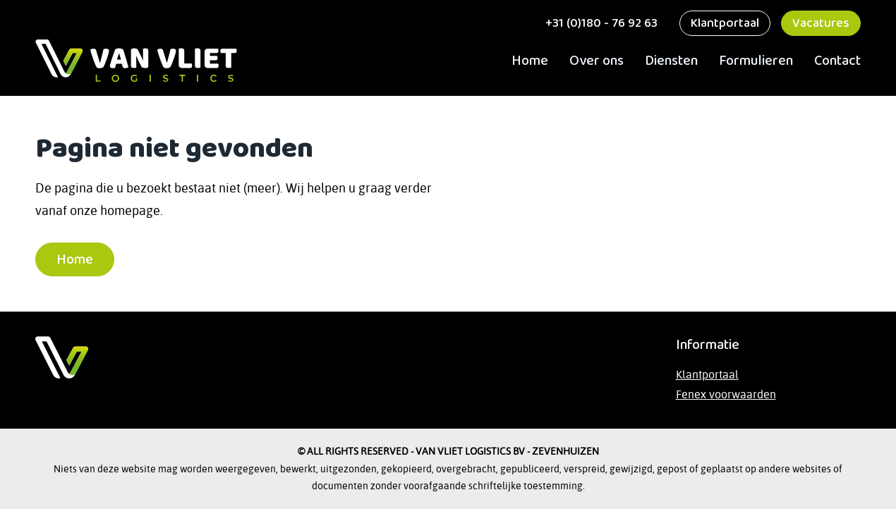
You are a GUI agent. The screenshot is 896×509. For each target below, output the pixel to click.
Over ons (596, 60)
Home (529, 60)
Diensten (671, 60)
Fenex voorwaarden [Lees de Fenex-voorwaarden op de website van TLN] (726, 394)
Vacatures (820, 23)
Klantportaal (725, 23)
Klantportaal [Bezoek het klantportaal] (707, 374)
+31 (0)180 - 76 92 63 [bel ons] (600, 23)
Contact (837, 60)
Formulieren (756, 60)
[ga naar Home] (136, 60)
